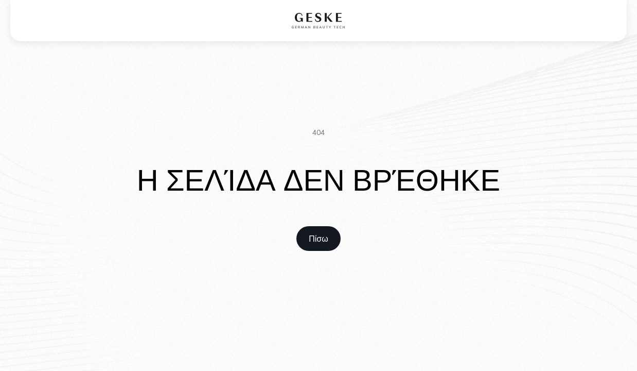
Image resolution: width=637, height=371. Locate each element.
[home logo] (319, 20)
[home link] (318, 238)
